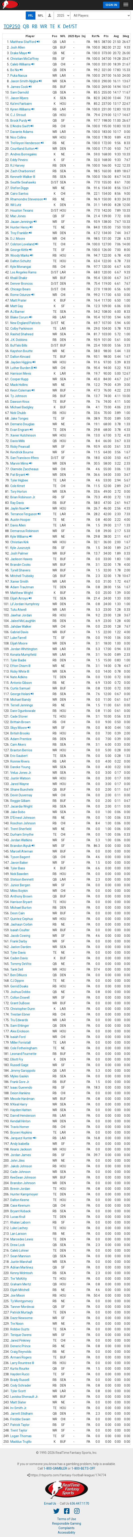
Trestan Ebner (20, 1014)
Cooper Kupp (19, 379)
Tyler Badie (18, 660)
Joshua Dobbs (20, 992)
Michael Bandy (20, 699)
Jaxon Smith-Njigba (26, 81)
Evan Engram (21, 430)
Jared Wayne (19, 784)
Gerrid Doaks (19, 986)
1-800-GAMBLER (55, 1468)
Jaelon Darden (20, 947)
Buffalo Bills (18, 345)
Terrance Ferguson (25, 514)
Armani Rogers (21, 1357)
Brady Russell (19, 1380)
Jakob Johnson (21, 1166)
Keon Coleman (22, 390)
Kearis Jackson (21, 1149)
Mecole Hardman (22, 1099)
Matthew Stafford (25, 42)
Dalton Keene (19, 1200)
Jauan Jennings (23, 222)
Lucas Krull (17, 1217)
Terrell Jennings (21, 705)
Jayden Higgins (23, 362)
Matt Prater (18, 300)
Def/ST (70, 26)
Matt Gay (16, 306)
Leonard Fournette (23, 1054)
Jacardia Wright (21, 806)
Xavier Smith (19, 581)
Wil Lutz (15, 205)
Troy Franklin (21, 233)
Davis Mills (17, 441)
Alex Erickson (19, 1031)
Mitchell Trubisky (22, 576)
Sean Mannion (20, 1256)
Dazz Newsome (21, 1318)
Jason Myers (19, 98)
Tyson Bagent (20, 857)
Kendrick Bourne (21, 452)
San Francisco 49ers (24, 458)
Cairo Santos (19, 193)
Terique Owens (21, 1335)
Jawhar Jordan (21, 615)
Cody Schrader (20, 1385)
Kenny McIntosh (21, 1273)
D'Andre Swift (22, 126)
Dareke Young (20, 767)
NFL (40, 15)
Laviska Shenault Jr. (24, 1396)
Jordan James (20, 1155)
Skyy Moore (20, 727)
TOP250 (12, 26)
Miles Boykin (19, 891)
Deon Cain (17, 913)
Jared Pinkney (20, 1340)
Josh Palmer (19, 553)
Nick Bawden (19, 874)
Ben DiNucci (18, 975)
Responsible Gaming (66, 1523)
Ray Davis (17, 503)
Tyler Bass (17, 868)
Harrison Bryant (21, 902)
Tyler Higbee (19, 480)
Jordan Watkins (21, 840)
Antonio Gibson (21, 683)
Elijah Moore (19, 643)
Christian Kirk (19, 542)
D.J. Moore (17, 238)
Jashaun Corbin (21, 924)
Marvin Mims (21, 463)
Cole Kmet (17, 486)
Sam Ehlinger (19, 1025)
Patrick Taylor (20, 1425)
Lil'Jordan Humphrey (24, 604)
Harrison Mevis (20, 373)
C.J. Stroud (18, 115)
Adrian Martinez (21, 1267)
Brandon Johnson (22, 1183)
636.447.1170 (79, 1503)
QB (26, 26)
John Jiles (17, 1160)
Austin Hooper (20, 519)
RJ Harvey (17, 165)
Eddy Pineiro (19, 160)
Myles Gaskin (19, 1076)
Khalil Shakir (18, 278)
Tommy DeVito (20, 964)
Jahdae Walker (20, 626)
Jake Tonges (19, 418)
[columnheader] (6, 36)
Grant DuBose (20, 1003)
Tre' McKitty (18, 1278)
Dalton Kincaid (20, 356)
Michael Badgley (21, 407)
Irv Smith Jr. (18, 1408)
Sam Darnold (19, 92)
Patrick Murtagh (21, 1312)
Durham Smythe (22, 834)
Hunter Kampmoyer (24, 1194)
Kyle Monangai (20, 266)
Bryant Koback (20, 1211)
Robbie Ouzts (19, 1329)
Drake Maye (20, 53)
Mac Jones (18, 216)
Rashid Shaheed (21, 334)
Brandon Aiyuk (22, 846)
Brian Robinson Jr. (23, 497)
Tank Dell (16, 969)
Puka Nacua (18, 75)
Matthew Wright (21, 593)
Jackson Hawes (21, 559)
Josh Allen (17, 47)
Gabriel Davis (19, 632)
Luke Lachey (19, 1228)
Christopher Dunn (22, 1009)
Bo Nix (16, 70)
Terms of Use (66, 1519)
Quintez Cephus (21, 919)
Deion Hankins (20, 1093)
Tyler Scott (18, 1391)
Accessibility (66, 1532)
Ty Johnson (18, 396)
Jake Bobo (17, 812)
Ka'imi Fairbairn (21, 103)
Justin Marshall (21, 1262)
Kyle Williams (21, 536)
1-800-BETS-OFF (83, 1468)
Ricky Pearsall (20, 446)
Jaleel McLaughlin (23, 621)
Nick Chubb (18, 413)
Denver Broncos (21, 283)
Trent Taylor (18, 1430)
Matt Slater (18, 1402)
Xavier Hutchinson (23, 435)
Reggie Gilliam (20, 801)
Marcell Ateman (21, 851)
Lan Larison (18, 1233)
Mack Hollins (19, 385)
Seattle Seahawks (23, 182)
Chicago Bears (20, 289)
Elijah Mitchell (19, 1290)
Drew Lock (17, 1245)
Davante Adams (21, 132)
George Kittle (21, 250)
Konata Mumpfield (23, 654)
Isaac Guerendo (21, 1087)
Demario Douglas (22, 424)
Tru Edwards (19, 1020)
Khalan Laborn (20, 1222)
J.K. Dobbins (18, 340)
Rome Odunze (22, 295)
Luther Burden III (23, 368)
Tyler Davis (18, 952)
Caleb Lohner (19, 1250)
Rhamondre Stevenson (28, 199)
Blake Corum (21, 317)
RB (34, 26)
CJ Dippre (17, 980)
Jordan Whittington (23, 649)
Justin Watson (20, 778)
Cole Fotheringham (23, 1048)
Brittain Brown (20, 722)
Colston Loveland (24, 244)
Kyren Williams (22, 109)
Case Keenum (20, 1205)
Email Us (50, 1503)
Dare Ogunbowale (23, 711)
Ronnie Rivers (20, 761)
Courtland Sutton (24, 148)
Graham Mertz (20, 1284)
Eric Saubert (19, 756)
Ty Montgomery (21, 1301)
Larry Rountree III (22, 1363)
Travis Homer (19, 1127)
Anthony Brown (21, 896)
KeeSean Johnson (23, 1177)
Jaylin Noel (19, 508)
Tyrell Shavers (20, 570)
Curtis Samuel (20, 688)
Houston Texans (21, 210)
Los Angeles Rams (23, 272)
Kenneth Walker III (22, 177)
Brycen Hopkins (21, 1132)
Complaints (66, 1528)
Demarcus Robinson (24, 531)
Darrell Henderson (23, 1115)
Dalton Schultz (20, 261)
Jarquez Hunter (23, 1138)
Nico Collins (18, 137)
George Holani (22, 694)
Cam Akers (18, 744)
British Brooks (20, 733)
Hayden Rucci (19, 1374)
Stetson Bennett (22, 879)
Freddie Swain (20, 1419)
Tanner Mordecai (22, 1307)
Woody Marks (21, 255)
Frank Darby (18, 941)
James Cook (21, 87)
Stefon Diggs (19, 188)
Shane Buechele (21, 789)
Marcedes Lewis (21, 1239)
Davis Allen (18, 525)
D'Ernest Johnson (22, 817)
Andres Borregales (23, 154)
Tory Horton (18, 491)
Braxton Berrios (21, 750)
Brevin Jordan (20, 1188)
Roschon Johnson (23, 823)
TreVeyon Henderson (27, 143)
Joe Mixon (17, 1295)
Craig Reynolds (20, 1352)
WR (43, 26)
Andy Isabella (19, 1143)
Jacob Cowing (20, 935)
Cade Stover (19, 716)
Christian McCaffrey (24, 58)
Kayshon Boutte (21, 351)
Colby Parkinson (21, 328)
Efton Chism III (20, 666)
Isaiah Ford (18, 1037)
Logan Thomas (21, 1436)
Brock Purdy (20, 120)
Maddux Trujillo (21, 1441)
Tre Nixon (17, 1323)
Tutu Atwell (18, 609)
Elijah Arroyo (21, 598)
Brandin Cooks (20, 564)
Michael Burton (21, 907)
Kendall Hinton (20, 1121)
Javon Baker (19, 862)
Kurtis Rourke (19, 1368)
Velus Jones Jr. (21, 772)
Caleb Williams (22, 64)
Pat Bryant (19, 475)
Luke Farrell (18, 638)
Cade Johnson (20, 1172)
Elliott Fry (16, 1059)
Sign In (111, 5)
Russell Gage (19, 1065)
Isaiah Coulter (20, 930)
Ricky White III (19, 671)
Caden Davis (19, 958)
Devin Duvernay (21, 795)
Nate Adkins (18, 677)
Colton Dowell (20, 997)
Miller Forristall (20, 1042)
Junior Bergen (20, 885)
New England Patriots (25, 323)
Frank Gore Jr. (20, 1082)
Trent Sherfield (20, 829)
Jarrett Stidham (21, 1413)
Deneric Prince (20, 1346)
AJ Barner (17, 311)
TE (52, 26)
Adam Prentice (21, 739)
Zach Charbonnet (22, 171)
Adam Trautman (22, 587)
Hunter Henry (21, 227)
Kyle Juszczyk (20, 548)
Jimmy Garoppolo (22, 1070)
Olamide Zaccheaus (24, 469)
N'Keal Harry (18, 1104)
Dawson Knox (19, 401)
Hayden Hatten (20, 1110)
